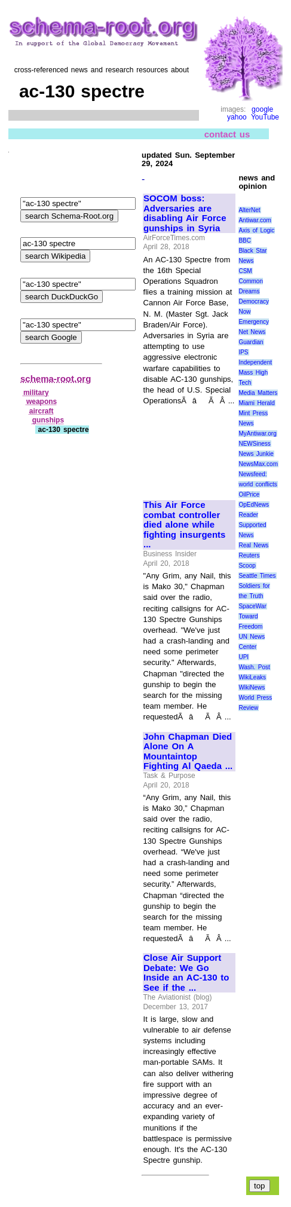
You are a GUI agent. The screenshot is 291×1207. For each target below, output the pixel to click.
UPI (243, 657)
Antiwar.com (254, 220)
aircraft (41, 411)
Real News (253, 545)
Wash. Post (253, 667)
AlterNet (249, 210)
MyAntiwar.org (257, 433)
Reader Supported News (252, 524)
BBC (244, 240)
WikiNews (251, 687)
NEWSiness (254, 443)
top (259, 1185)
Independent (255, 362)
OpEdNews (253, 504)
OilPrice (248, 494)
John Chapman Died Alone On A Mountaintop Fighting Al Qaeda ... (187, 751)
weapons (41, 401)
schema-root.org (55, 378)
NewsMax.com (258, 464)
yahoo (237, 117)
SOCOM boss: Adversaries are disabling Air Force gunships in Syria (184, 213)
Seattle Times (256, 575)
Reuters (248, 555)
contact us (227, 133)
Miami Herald (256, 403)
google (262, 109)
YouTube (265, 117)
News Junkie (255, 454)
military (36, 392)
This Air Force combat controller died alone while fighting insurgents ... (184, 524)
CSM (245, 271)
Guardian (250, 342)
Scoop (246, 565)
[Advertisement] (183, 447)
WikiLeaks (252, 677)
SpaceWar (252, 606)
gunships (48, 420)
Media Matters (257, 393)
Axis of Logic (256, 230)
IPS (243, 352)
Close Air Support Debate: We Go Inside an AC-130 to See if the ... (186, 972)
